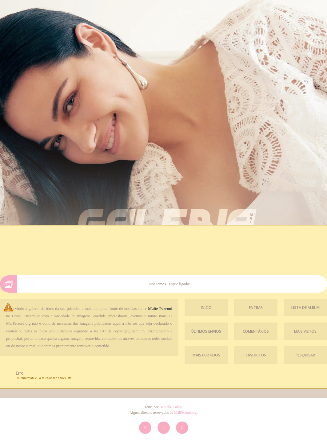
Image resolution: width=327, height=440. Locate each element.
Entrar (256, 307)
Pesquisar (305, 355)
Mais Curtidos (206, 355)
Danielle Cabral (171, 407)
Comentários (256, 331)
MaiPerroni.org (185, 412)
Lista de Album (305, 307)
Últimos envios (206, 331)
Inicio (206, 307)
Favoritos (256, 355)
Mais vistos (305, 331)
